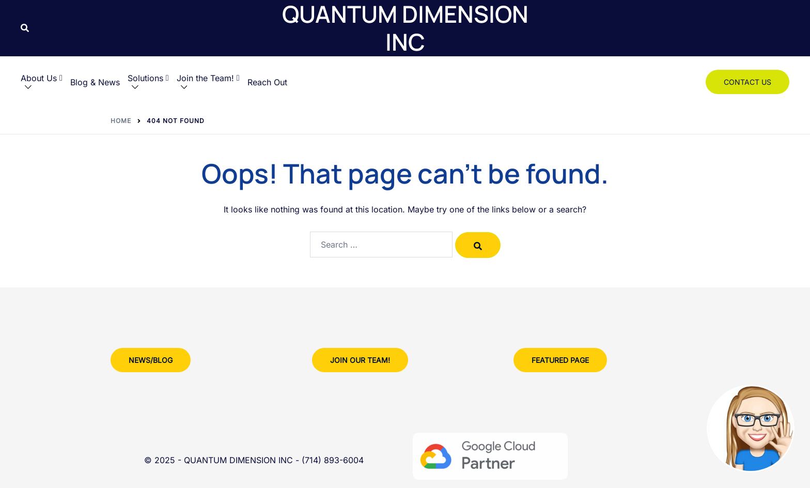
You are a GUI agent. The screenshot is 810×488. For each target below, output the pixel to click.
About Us (42, 78)
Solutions (148, 78)
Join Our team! (360, 360)
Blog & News (95, 82)
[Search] (478, 245)
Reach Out (267, 82)
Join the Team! (208, 78)
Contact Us (747, 82)
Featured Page (560, 360)
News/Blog (151, 360)
